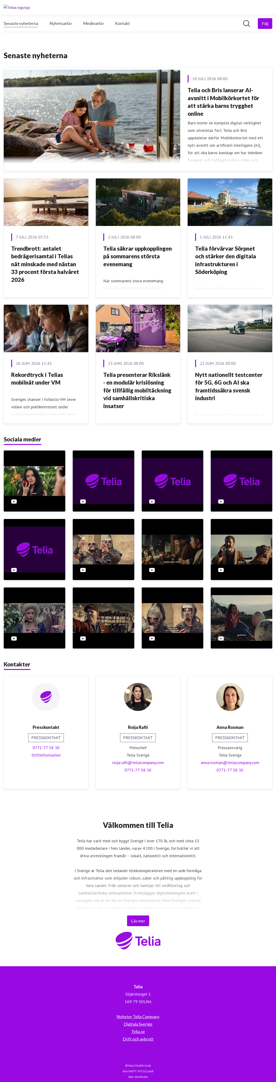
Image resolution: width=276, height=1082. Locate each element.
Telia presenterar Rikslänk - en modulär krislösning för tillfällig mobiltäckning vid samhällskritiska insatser (137, 390)
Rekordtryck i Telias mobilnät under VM (37, 378)
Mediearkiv (93, 23)
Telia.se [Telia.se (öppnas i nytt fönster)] (138, 1031)
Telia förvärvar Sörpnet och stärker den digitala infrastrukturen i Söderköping (225, 260)
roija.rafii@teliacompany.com (138, 762)
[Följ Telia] (265, 23)
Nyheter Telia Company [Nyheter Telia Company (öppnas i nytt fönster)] (138, 1016)
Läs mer (138, 920)
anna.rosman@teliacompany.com (230, 762)
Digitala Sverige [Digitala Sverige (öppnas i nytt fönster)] (138, 1024)
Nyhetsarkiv (60, 23)
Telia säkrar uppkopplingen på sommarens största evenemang (137, 256)
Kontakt (122, 23)
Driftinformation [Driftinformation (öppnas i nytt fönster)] (46, 755)
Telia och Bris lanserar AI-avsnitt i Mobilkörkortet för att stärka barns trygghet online (223, 102)
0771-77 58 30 (46, 747)
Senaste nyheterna (21, 23)
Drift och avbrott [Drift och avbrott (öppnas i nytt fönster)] (138, 1038)
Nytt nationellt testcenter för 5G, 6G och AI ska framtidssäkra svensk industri (228, 386)
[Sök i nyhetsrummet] (246, 23)
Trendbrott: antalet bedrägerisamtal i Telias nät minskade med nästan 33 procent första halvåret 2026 (45, 264)
